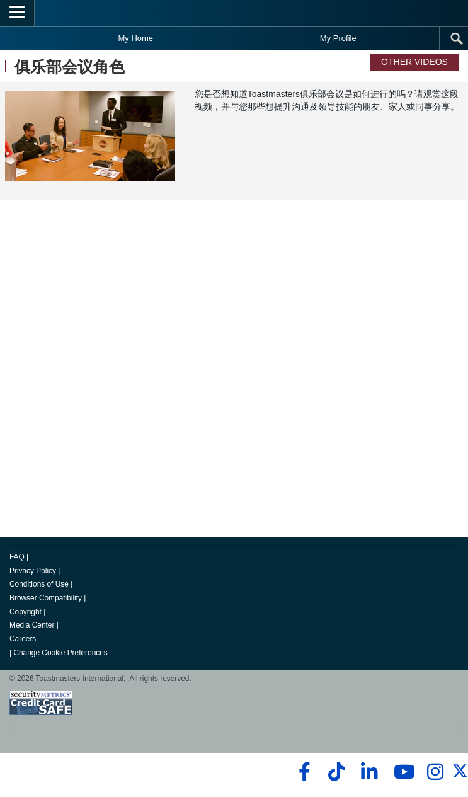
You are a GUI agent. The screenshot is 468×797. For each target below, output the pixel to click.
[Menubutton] (17, 13)
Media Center (31, 625)
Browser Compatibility (45, 597)
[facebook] (302, 772)
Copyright (25, 611)
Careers (22, 638)
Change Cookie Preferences (60, 652)
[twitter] (460, 776)
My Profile (338, 38)
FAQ (17, 557)
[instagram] (435, 772)
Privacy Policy (32, 570)
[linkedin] (369, 772)
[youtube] (401, 772)
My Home (135, 38)
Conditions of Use (39, 584)
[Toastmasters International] (234, 13)
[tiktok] (336, 772)
